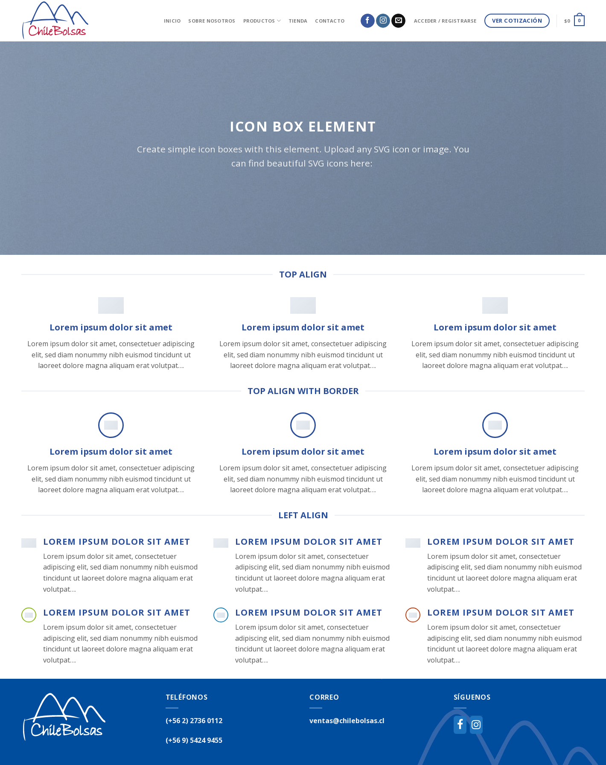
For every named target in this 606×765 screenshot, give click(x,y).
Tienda (297, 21)
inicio (172, 21)
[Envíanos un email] (398, 21)
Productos (262, 21)
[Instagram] (476, 725)
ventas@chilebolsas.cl (347, 720)
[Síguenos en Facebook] (368, 21)
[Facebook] (460, 725)
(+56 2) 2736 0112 (194, 720)
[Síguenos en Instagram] (383, 21)
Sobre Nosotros (211, 21)
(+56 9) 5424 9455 (194, 740)
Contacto (329, 21)
